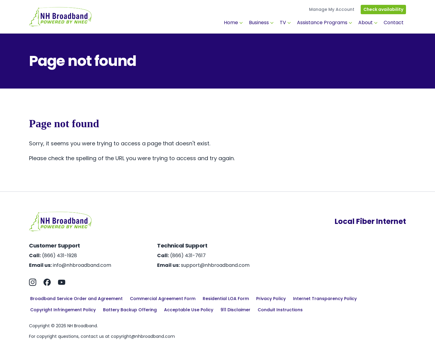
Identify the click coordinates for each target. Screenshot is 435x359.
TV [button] (286, 22)
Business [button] (262, 22)
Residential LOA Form (226, 299)
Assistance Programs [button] (325, 22)
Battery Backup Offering (130, 310)
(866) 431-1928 (59, 255)
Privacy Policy (271, 299)
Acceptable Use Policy (188, 310)
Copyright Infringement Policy (63, 310)
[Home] (60, 17)
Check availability (383, 9)
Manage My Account (331, 9)
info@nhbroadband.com (82, 265)
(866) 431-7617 (188, 255)
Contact (394, 22)
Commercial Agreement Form (162, 299)
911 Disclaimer (235, 310)
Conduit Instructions (280, 310)
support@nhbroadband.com (215, 265)
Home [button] (234, 22)
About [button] (368, 22)
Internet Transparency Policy (325, 299)
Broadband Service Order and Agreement (76, 299)
